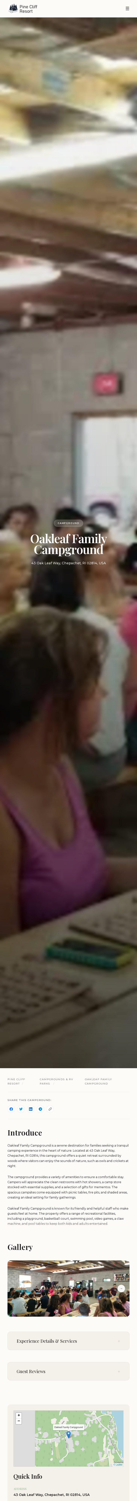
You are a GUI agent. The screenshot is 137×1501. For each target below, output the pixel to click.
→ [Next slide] (121, 1288)
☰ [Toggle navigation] (127, 8)
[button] (68, 1435)
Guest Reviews (31, 1371)
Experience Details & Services (47, 1341)
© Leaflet (117, 1464)
